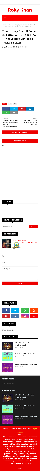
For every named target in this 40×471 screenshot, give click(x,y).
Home (4, 25)
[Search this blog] (15, 226)
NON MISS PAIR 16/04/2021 (25, 353)
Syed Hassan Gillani (10, 47)
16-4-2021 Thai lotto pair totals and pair (24, 344)
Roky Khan (20, 10)
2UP (10, 104)
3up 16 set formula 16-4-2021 (26, 364)
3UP (8, 25)
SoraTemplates (16, 429)
